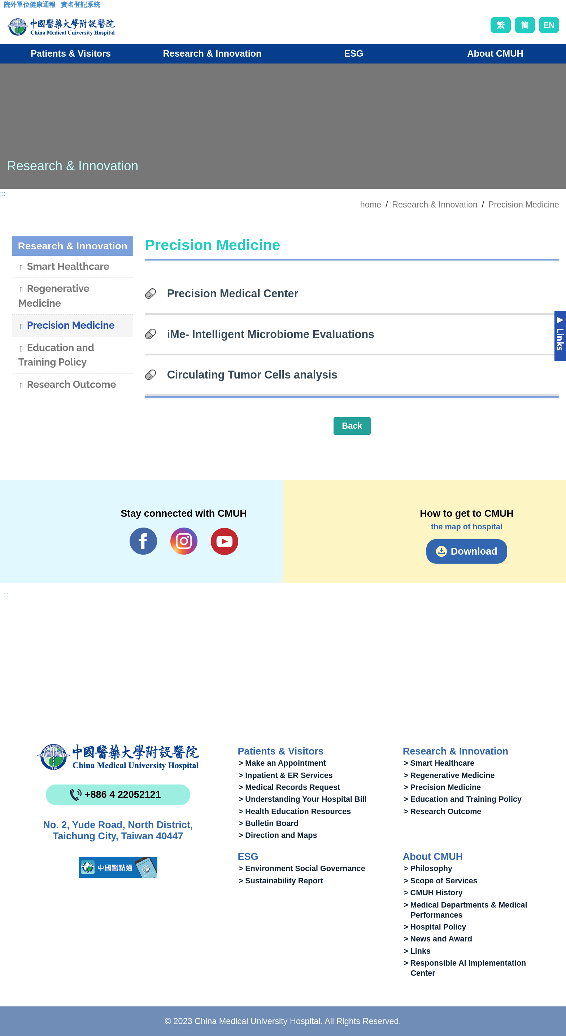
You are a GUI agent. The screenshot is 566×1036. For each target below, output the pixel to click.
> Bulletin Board (269, 823)
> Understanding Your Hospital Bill (303, 799)
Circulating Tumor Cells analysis (252, 374)
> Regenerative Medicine (449, 775)
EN (549, 25)
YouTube (224, 541)
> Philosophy (428, 868)
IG (183, 541)
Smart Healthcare (63, 267)
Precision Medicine (523, 204)
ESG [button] (353, 53)
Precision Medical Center (233, 293)
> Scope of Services (441, 880)
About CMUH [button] (495, 53)
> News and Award (438, 938)
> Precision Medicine (442, 787)
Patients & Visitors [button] (71, 53)
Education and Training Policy (56, 355)
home (371, 204)
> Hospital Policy (435, 926)
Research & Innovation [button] (212, 53)
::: (9, 6)
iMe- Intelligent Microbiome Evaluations (271, 334)
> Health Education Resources (295, 811)
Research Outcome (67, 385)
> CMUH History (433, 892)
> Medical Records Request (289, 787)
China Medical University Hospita (118, 757)
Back (352, 425)
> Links (417, 951)
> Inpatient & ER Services (286, 775)
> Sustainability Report (281, 880)
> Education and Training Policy (463, 799)
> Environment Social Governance (302, 868)
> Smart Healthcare (439, 763)
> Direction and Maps (278, 835)
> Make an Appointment (282, 763)
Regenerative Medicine (54, 296)
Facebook (143, 541)
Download (474, 551)
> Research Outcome (442, 811)
